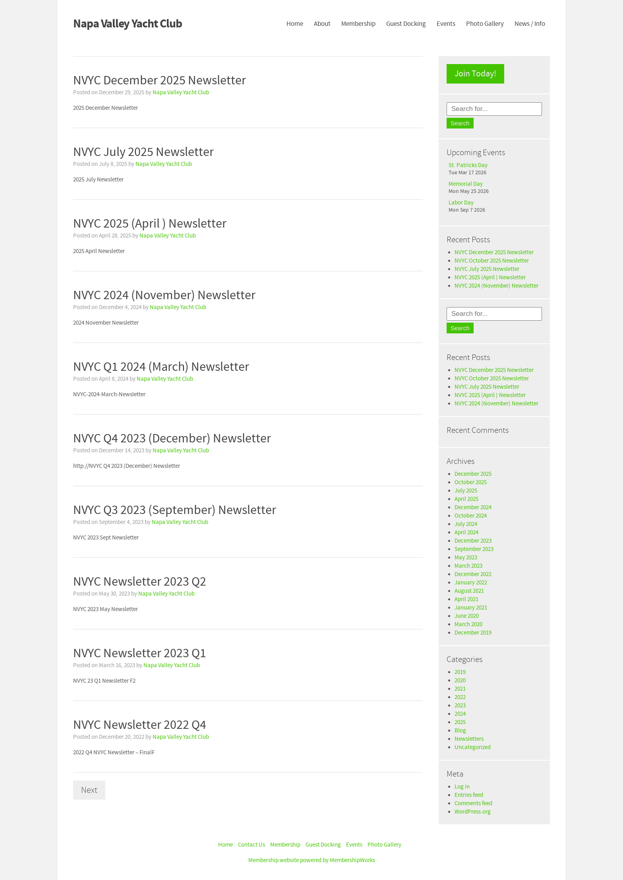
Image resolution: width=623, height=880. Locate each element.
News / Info (530, 23)
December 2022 (473, 574)
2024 (460, 714)
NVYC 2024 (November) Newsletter (496, 286)
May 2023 (466, 557)
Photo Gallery (485, 23)
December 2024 (473, 507)
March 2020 (468, 624)
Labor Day (461, 202)
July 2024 (466, 524)
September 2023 (474, 549)
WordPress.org (473, 812)
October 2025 (471, 482)
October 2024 (471, 516)
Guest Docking (406, 23)
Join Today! (475, 74)
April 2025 (466, 499)
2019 (460, 672)
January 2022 (471, 582)
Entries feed (469, 795)
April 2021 (466, 599)
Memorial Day (466, 184)
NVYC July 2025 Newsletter (487, 269)
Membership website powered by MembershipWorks (311, 860)
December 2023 (473, 541)
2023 (460, 705)
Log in (462, 786)
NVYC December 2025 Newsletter (494, 252)
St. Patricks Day (468, 165)
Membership (358, 23)
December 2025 (473, 474)
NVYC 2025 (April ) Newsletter (490, 277)
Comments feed (473, 803)
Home (294, 23)
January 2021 (471, 607)
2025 (460, 722)
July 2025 (466, 491)
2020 (460, 680)
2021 (460, 689)
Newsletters (469, 739)
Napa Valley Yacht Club (181, 92)
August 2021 (469, 591)
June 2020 (467, 616)
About (322, 23)
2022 (460, 697)
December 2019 (473, 633)
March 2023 (468, 566)
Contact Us (251, 845)
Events (446, 23)
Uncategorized (473, 747)
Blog (460, 730)
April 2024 (466, 532)
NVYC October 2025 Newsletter (492, 261)
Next (89, 790)
